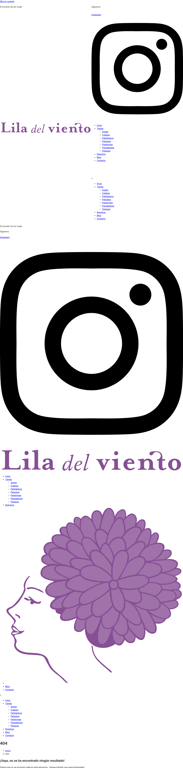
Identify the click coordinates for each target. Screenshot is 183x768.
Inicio (99, 125)
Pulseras (106, 151)
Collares (106, 135)
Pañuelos (106, 141)
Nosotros (101, 154)
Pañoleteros (107, 138)
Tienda (100, 128)
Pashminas (107, 144)
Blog (99, 157)
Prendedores (108, 148)
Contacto (101, 160)
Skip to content (7, 1)
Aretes (105, 132)
